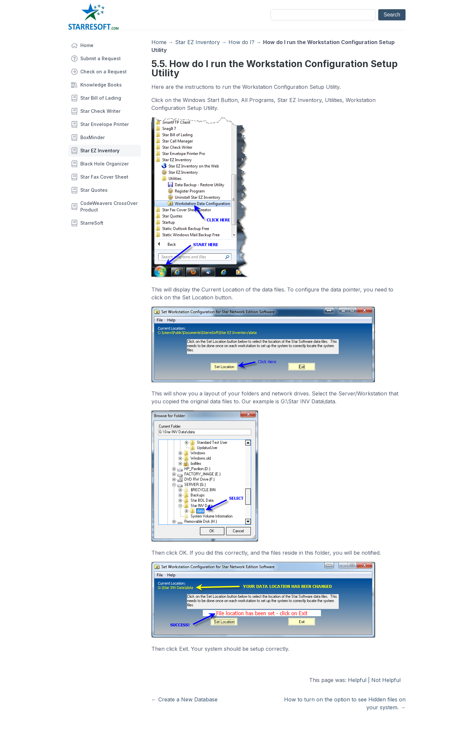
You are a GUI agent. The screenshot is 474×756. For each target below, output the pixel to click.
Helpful (357, 680)
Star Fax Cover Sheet (104, 177)
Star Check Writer (100, 111)
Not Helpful (386, 680)
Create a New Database (188, 699)
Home (86, 45)
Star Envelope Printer (104, 124)
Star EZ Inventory (99, 150)
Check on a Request (103, 71)
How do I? (241, 42)
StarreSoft (91, 223)
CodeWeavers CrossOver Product (109, 206)
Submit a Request (100, 58)
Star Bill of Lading (100, 98)
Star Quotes (94, 190)
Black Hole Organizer (104, 163)
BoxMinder (92, 137)
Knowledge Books (101, 85)
